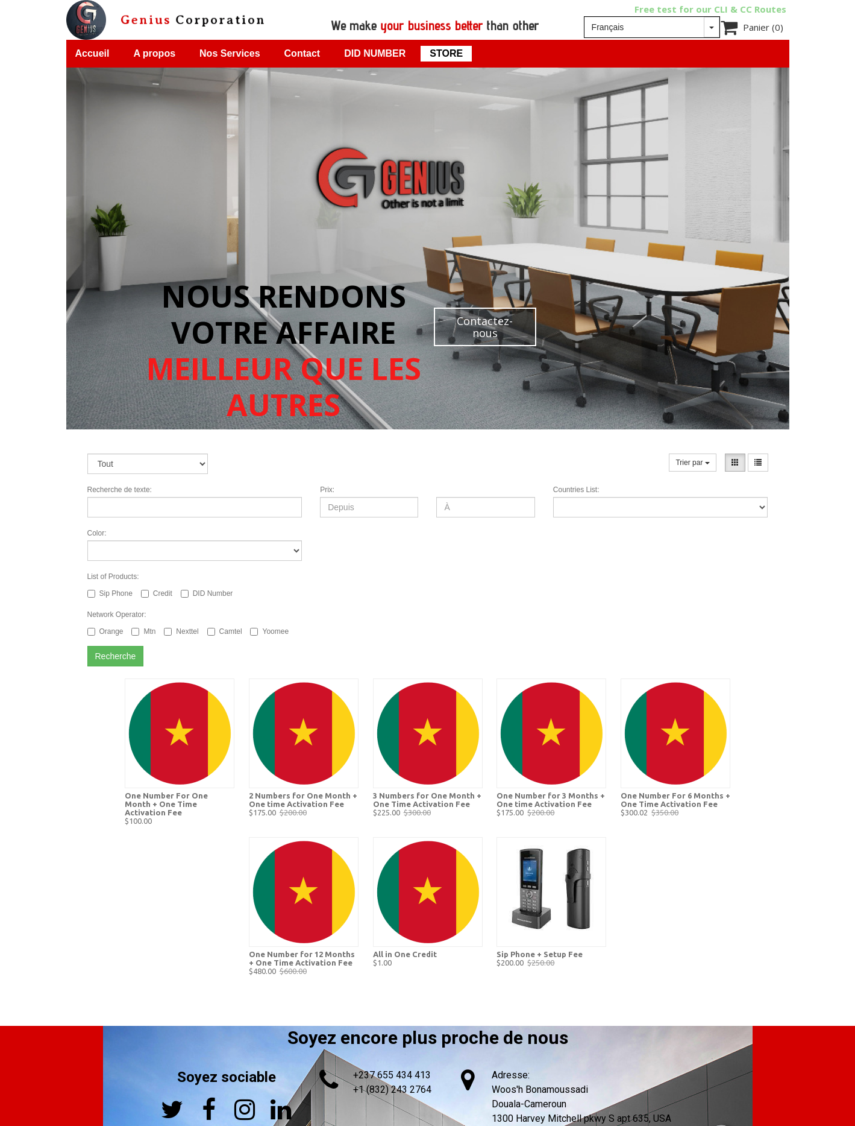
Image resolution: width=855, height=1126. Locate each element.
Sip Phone (110, 593)
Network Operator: (116, 614)
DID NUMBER (375, 53)
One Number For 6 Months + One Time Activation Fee (675, 799)
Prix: (327, 490)
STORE (446, 53)
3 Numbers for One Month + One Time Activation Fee (427, 799)
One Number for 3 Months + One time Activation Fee (550, 799)
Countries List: (576, 490)
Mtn (143, 631)
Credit (156, 593)
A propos (154, 53)
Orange (105, 631)
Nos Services (229, 53)
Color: (97, 533)
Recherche (115, 656)
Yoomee (269, 631)
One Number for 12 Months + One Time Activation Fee (302, 958)
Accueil (92, 53)
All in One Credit (405, 954)
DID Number (207, 593)
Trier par (692, 462)
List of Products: (113, 576)
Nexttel (181, 631)
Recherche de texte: (119, 490)
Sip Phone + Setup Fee (539, 954)
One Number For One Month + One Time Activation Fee (166, 804)
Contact (302, 53)
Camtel (224, 631)
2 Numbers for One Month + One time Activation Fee (303, 799)
